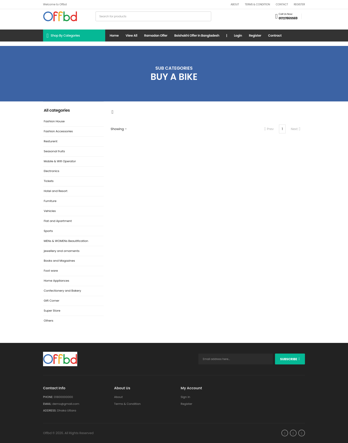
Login (238, 35)
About (235, 4)
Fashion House (54, 121)
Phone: (48, 397)
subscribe (288, 359)
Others (48, 321)
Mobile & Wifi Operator (60, 161)
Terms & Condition (257, 4)
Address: (49, 410)
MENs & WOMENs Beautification (66, 241)
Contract (275, 35)
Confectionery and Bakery (62, 291)
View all (131, 35)
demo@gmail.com (65, 404)
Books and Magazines (59, 261)
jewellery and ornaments (61, 251)
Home (114, 35)
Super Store (52, 311)
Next (296, 129)
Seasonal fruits (54, 151)
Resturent (50, 141)
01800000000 (63, 397)
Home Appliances (56, 281)
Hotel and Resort (55, 191)
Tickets (48, 181)
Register (299, 4)
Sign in (185, 397)
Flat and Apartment (58, 221)
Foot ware (51, 271)
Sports (48, 231)
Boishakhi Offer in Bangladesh (196, 35)
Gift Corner (51, 301)
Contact (282, 4)
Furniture (50, 201)
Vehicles (50, 211)
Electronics (51, 171)
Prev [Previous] (269, 129)
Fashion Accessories (58, 131)
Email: (47, 404)
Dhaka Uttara (66, 410)
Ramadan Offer (156, 35)
